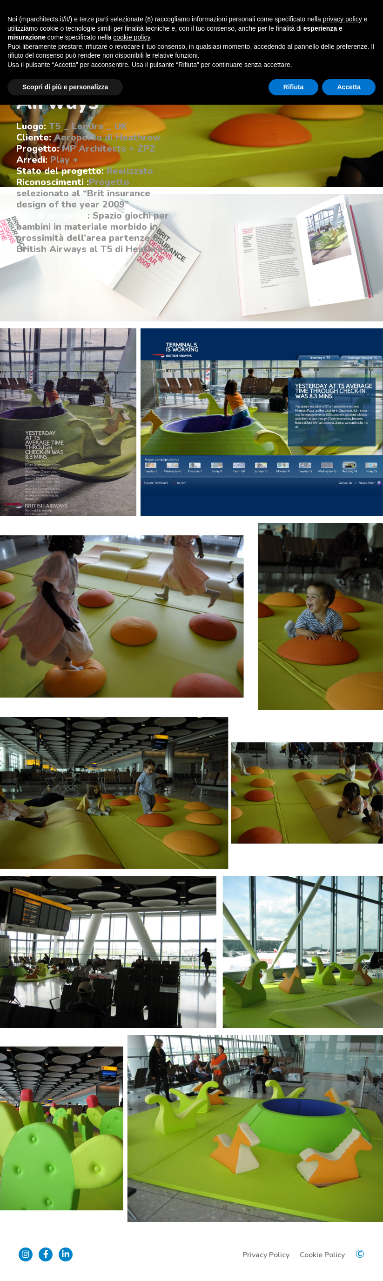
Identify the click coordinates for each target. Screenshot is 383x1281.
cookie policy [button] (131, 37)
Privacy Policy (265, 1255)
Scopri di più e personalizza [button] (65, 87)
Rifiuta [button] (293, 87)
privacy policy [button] (342, 19)
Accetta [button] (349, 87)
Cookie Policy (322, 1255)
